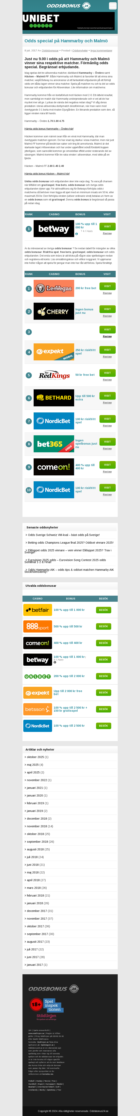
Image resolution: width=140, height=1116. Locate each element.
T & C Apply (87, 231)
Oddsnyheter (80, 50)
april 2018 (33, 880)
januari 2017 (35, 964)
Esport (41, 1084)
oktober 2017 (35, 926)
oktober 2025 (35, 757)
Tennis (47, 1081)
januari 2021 (35, 787)
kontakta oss (47, 1074)
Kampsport (50, 1084)
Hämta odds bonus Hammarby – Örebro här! (49, 128)
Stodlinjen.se (43, 1042)
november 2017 (37, 918)
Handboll (32, 1084)
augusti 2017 (35, 941)
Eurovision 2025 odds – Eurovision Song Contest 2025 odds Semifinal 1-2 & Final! (65, 561)
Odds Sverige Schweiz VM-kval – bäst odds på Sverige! (64, 535)
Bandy (42, 1090)
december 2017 (37, 911)
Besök (103, 610)
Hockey (39, 1081)
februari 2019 (35, 803)
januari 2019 (35, 811)
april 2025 (33, 772)
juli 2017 (32, 949)
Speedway (51, 1090)
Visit (107, 226)
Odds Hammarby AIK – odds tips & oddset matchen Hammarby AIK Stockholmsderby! (69, 570)
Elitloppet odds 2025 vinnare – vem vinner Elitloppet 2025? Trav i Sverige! (68, 551)
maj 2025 (33, 764)
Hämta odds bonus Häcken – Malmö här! (47, 173)
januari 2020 (35, 795)
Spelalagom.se (47, 1045)
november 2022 (37, 780)
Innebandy (33, 1090)
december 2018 (37, 818)
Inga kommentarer (101, 50)
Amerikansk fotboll (45, 1087)
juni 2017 (33, 957)
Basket (60, 1084)
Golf (57, 1087)
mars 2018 (34, 887)
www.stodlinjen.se (36, 1033)
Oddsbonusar (50, 50)
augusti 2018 (35, 849)
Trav (54, 1081)
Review (107, 233)
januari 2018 (35, 903)
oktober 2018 (35, 834)
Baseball (32, 1087)
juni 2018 (33, 864)
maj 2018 (33, 872)
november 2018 (37, 826)
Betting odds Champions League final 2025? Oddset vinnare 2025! (70, 542)
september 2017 (37, 934)
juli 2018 (32, 857)
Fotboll (31, 1081)
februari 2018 (35, 895)
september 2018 (37, 841)
